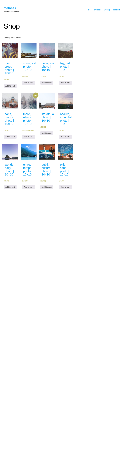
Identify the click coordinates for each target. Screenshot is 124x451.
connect (116, 10)
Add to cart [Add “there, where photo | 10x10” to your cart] (28, 137)
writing (107, 10)
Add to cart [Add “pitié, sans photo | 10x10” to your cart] (65, 187)
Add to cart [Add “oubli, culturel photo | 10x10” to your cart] (47, 187)
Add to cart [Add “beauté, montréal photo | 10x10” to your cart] (65, 137)
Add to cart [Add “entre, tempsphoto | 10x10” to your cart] (28, 187)
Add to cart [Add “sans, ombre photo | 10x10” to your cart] (10, 137)
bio (89, 10)
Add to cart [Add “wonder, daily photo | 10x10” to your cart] (10, 187)
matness (10, 8)
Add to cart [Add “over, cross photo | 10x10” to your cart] (10, 86)
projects (97, 10)
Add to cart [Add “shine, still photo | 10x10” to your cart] (28, 83)
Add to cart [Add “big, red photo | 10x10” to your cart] (65, 83)
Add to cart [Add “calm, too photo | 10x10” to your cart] (47, 83)
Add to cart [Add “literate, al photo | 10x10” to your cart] (47, 133)
